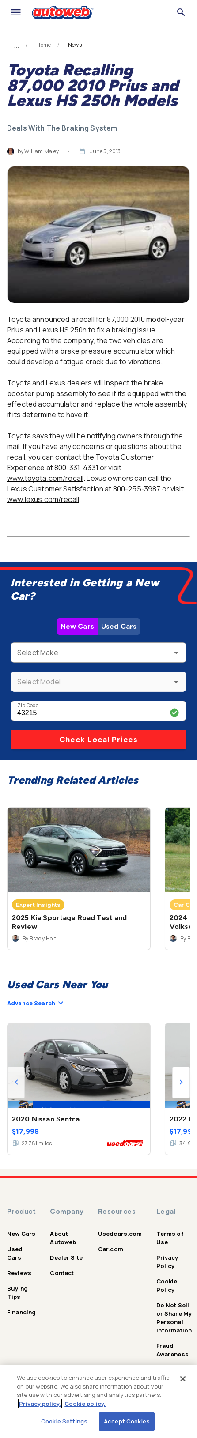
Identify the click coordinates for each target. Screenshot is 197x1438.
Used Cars (118, 626)
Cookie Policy (167, 1285)
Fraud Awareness (172, 1350)
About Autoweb (63, 1238)
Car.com (110, 1249)
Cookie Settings (64, 1421)
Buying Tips (17, 1292)
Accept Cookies (127, 1421)
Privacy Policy (167, 1261)
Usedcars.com (120, 1234)
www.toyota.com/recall (45, 478)
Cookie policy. (85, 1404)
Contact (62, 1273)
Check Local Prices (98, 739)
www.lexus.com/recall (43, 499)
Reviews (19, 1273)
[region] (98, 1401)
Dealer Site (66, 1257)
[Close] (183, 1379)
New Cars (77, 626)
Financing (21, 1312)
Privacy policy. (40, 1404)
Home (43, 45)
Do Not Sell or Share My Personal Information (174, 1317)
